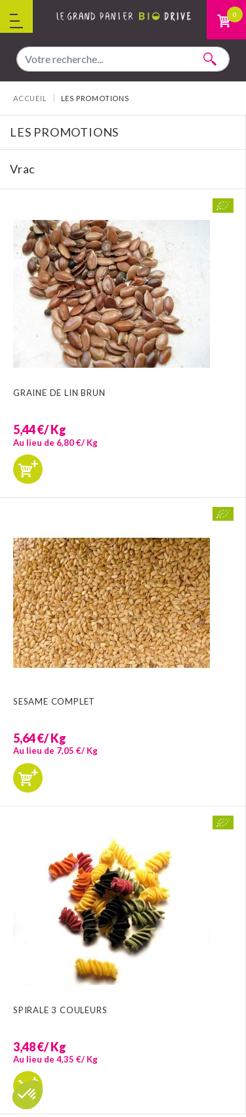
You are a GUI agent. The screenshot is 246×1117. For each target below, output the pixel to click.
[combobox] (123, 59)
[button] (27, 1094)
